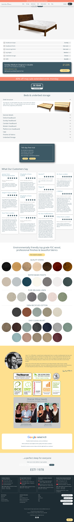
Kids (38, 4)
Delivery (21, 496)
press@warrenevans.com (46, 508)
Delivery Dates (32, 158)
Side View (40, 6)
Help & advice (43, 4)
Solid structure (37, 100)
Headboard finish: (36, 46)
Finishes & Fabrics (37, 135)
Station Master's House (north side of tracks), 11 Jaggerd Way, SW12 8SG (46, 482)
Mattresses (33, 4)
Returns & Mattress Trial (24, 497)
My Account (3, 496)
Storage (27, 4)
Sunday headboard (37, 121)
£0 (70, 4)
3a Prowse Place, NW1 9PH (7, 481)
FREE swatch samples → (37, 255)
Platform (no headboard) (37, 129)
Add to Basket (65, 70)
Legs (37, 132)
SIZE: (36, 59)
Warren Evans (6, 4)
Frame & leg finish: (36, 49)
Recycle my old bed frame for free (14, 71)
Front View (34, 6)
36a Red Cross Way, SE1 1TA (26, 479)
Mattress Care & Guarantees (24, 499)
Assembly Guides (22, 502)
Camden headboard (37, 123)
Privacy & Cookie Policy (5, 500)
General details (37, 115)
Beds (23, 4)
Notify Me (51, 464)
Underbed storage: (36, 56)
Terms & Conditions (4, 499)
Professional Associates (23, 500)
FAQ (49, 4)
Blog (52, 4)
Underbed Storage (37, 137)
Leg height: (36, 52)
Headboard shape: (36, 43)
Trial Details (25, 158)
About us (2, 497)
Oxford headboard (37, 118)
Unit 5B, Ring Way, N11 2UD (62, 481)
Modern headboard (37, 126)
